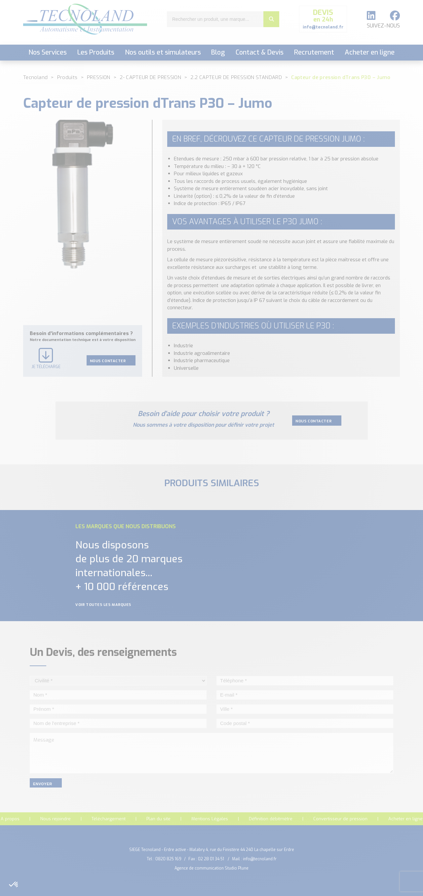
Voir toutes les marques (107, 604)
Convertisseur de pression (340, 819)
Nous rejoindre (55, 819)
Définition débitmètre (270, 819)
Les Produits (95, 52)
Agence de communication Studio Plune (211, 868)
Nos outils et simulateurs (163, 52)
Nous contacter (111, 361)
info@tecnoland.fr (260, 859)
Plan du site (158, 819)
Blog (218, 52)
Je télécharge (45, 358)
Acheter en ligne (370, 52)
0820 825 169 (168, 859)
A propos (10, 819)
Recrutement (314, 52)
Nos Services (47, 52)
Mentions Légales (209, 819)
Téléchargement (109, 819)
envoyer (45, 784)
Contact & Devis (260, 52)
